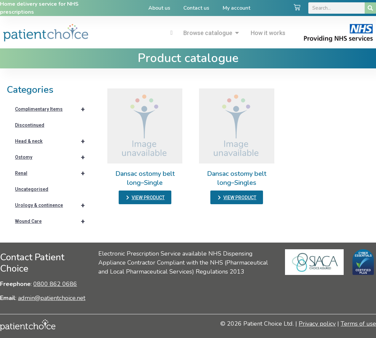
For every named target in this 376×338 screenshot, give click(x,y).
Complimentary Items (53, 109)
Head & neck (53, 141)
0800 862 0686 (55, 284)
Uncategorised (31, 189)
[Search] (370, 8)
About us (159, 8)
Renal (53, 173)
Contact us (196, 8)
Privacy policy (317, 324)
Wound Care (53, 221)
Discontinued (29, 125)
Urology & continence (53, 205)
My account (236, 8)
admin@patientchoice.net (51, 298)
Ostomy (53, 157)
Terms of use (358, 324)
